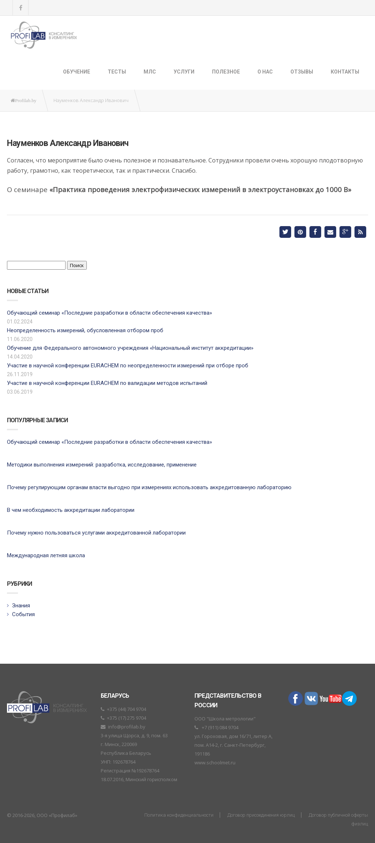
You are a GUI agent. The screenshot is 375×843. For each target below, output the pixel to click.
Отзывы (301, 72)
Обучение (76, 72)
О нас (265, 72)
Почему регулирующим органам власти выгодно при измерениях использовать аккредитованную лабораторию (149, 487)
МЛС (150, 72)
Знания (21, 605)
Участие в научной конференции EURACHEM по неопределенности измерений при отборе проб (127, 365)
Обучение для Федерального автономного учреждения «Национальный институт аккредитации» (130, 348)
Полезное (226, 72)
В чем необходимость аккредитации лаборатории (70, 510)
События (23, 614)
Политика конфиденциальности (179, 815)
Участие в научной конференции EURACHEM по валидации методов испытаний (107, 383)
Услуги (184, 72)
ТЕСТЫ (117, 72)
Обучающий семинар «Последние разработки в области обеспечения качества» (109, 313)
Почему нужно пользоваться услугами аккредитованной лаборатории (96, 532)
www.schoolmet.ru (214, 762)
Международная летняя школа (46, 555)
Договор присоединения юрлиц (261, 815)
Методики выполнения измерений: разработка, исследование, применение (102, 464)
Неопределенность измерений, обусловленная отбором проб (85, 330)
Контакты (345, 72)
